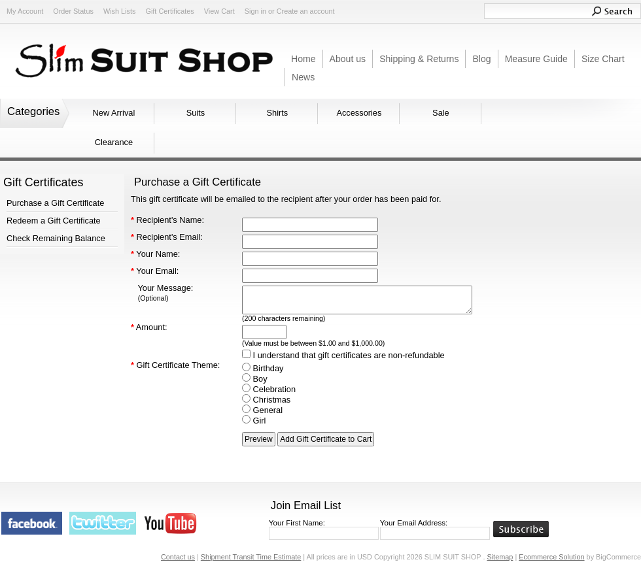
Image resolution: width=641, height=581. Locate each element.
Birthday (263, 368)
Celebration (269, 389)
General (262, 410)
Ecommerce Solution (551, 557)
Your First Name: (297, 523)
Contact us (178, 557)
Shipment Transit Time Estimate (251, 557)
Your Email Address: (413, 523)
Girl (254, 420)
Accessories (358, 113)
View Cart (219, 11)
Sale (440, 113)
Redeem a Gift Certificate (54, 220)
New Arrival (114, 113)
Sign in (255, 11)
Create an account (306, 11)
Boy (255, 379)
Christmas (266, 400)
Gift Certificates (169, 11)
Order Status (73, 11)
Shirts (277, 113)
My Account (25, 11)
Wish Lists (119, 11)
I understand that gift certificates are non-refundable (343, 355)
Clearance (114, 142)
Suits (195, 113)
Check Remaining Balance (56, 238)
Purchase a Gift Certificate (55, 203)
